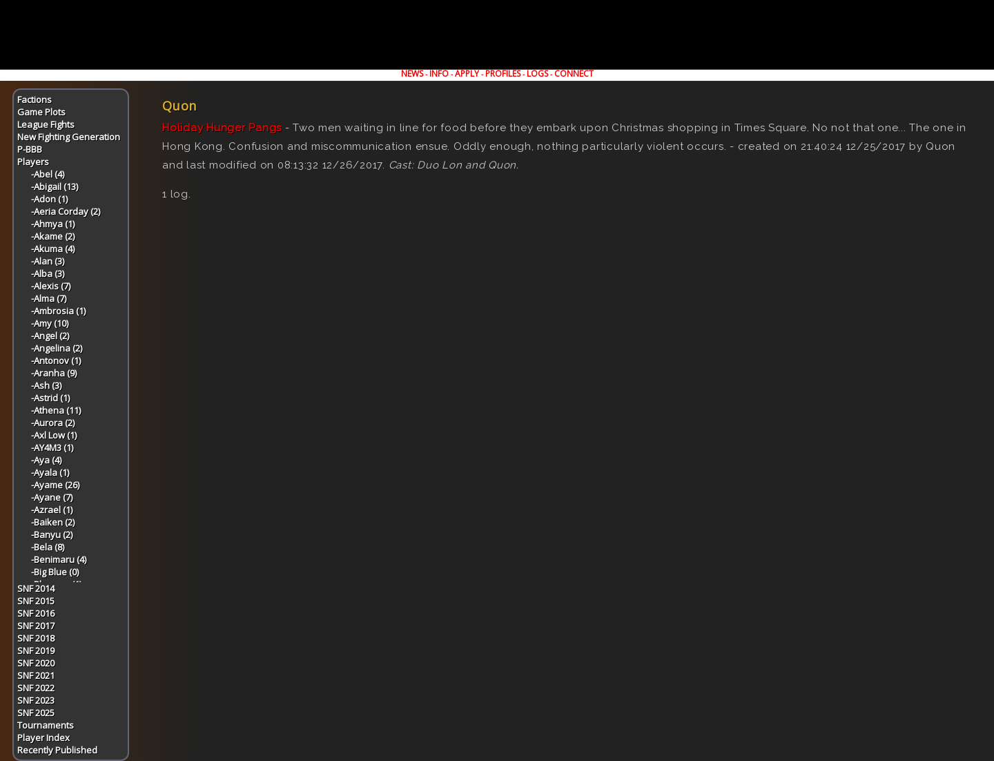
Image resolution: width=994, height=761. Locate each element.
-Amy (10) (49, 323)
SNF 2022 (36, 688)
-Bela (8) (47, 547)
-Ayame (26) (55, 485)
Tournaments (45, 725)
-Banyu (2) (51, 534)
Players (33, 161)
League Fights (46, 124)
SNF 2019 (36, 650)
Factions (34, 99)
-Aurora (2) (53, 422)
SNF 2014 (36, 588)
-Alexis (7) (50, 286)
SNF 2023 (36, 700)
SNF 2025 (36, 712)
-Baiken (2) (53, 522)
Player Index (43, 737)
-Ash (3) (46, 385)
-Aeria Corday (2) (65, 211)
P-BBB (29, 149)
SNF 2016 (36, 613)
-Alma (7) (48, 298)
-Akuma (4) (53, 248)
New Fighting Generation (68, 137)
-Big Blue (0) (55, 572)
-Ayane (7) (51, 497)
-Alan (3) (47, 261)
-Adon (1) (49, 199)
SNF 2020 (36, 663)
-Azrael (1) (51, 509)
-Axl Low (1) (54, 435)
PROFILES (502, 73)
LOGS (537, 73)
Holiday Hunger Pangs (222, 128)
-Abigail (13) (54, 186)
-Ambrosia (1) (58, 311)
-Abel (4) (47, 174)
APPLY (467, 73)
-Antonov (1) (56, 360)
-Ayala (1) (50, 472)
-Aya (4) (46, 460)
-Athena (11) (56, 410)
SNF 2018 (36, 638)
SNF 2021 (36, 675)
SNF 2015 (36, 601)
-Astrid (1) (50, 398)
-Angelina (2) (56, 348)
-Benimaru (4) (58, 559)
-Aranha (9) (54, 373)
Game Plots (41, 112)
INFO (439, 73)
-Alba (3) (47, 273)
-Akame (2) (53, 236)
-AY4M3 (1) (52, 447)
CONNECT (574, 73)
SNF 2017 (36, 625)
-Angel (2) (50, 335)
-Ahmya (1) (53, 224)
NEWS (412, 73)
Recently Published (57, 750)
